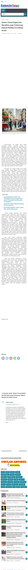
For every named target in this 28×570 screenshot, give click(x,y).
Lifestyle (22, 479)
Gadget (12, 474)
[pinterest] (10, 358)
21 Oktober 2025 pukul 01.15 (12, 404)
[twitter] (6, 358)
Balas (7, 422)
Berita (7, 472)
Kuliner (16, 479)
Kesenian (10, 479)
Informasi (4, 477)
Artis (3, 472)
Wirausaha (23, 486)
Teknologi (8, 486)
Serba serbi (21, 484)
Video (18, 486)
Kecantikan (19, 477)
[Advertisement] (14, 50)
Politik (3, 484)
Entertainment (5, 474)
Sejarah (8, 484)
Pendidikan (23, 481)
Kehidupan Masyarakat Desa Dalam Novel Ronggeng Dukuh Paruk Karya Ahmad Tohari (15, 544)
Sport (3, 486)
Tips (14, 486)
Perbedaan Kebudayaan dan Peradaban (16, 500)
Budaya (12, 472)
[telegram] (18, 358)
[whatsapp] (14, 358)
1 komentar (19, 33)
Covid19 (17, 472)
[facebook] (3, 358)
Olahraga (4, 481)
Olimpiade (10, 481)
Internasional (11, 477)
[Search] (12, 14)
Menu (3, 10)
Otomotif (16, 481)
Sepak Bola (14, 484)
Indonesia (18, 474)
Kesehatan (4, 479)
